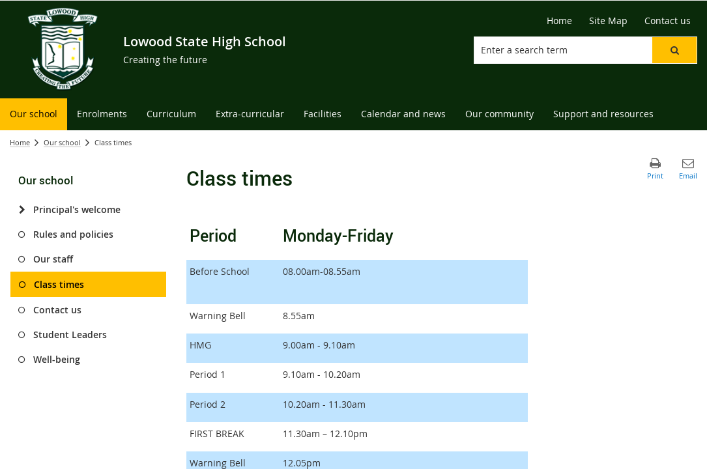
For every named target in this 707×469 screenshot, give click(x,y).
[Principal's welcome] (21, 209)
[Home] (559, 20)
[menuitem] (33, 114)
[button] (674, 50)
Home (20, 142)
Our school (62, 142)
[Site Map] (608, 20)
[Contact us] (667, 20)
